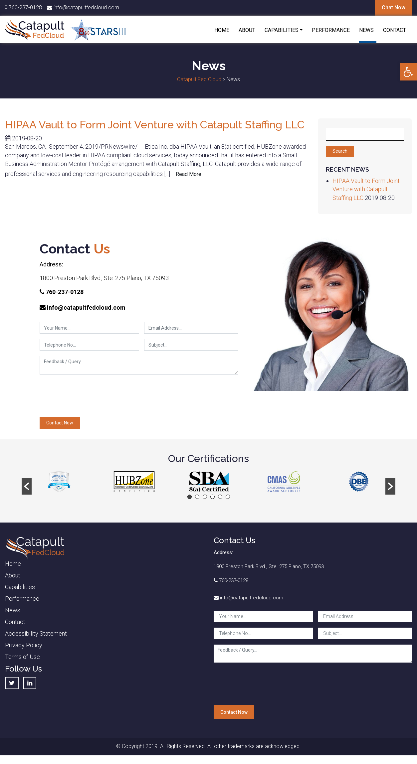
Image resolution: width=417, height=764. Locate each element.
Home (221, 30)
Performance (331, 30)
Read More (188, 174)
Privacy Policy (23, 645)
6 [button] (228, 497)
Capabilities (282, 30)
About (247, 30)
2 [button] (197, 497)
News (366, 30)
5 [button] (220, 497)
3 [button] (205, 497)
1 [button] (189, 497)
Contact (394, 30)
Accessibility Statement (36, 633)
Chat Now (393, 7)
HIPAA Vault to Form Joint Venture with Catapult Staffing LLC (155, 124)
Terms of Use (22, 656)
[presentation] (90, 398)
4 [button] (212, 497)
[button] (408, 71)
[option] (59, 481)
